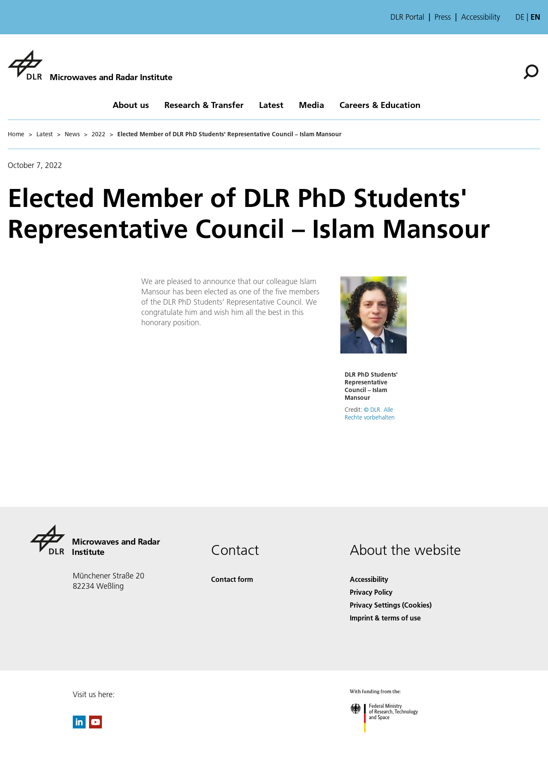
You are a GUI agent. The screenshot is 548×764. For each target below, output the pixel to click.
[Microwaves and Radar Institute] (90, 65)
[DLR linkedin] (79, 726)
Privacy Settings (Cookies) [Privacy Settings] (391, 604)
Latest (271, 104)
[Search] (531, 72)
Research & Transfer (204, 104)
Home (16, 134)
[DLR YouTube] (95, 726)
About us (131, 104)
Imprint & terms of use (385, 617)
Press (443, 17)
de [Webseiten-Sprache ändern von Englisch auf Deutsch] (519, 17)
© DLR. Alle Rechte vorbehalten (370, 413)
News (72, 134)
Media (311, 104)
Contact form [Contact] (232, 579)
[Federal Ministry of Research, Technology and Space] (391, 740)
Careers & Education (380, 104)
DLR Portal (407, 17)
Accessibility (480, 17)
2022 (98, 134)
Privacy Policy (371, 591)
